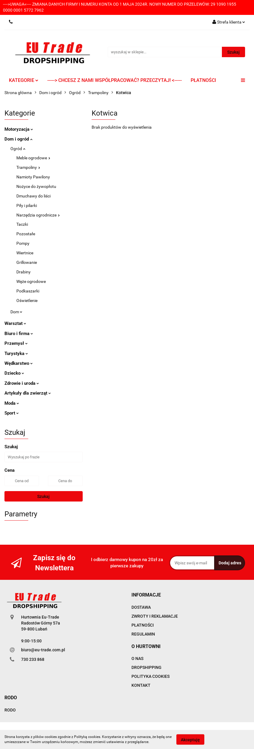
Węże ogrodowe (31, 281)
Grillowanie (26, 262)
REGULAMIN (143, 634)
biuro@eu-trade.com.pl (43, 649)
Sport (11, 413)
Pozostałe (25, 233)
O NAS (137, 658)
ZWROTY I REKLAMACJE (154, 616)
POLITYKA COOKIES (150, 676)
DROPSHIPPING (146, 667)
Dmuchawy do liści (33, 196)
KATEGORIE (23, 80)
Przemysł (16, 343)
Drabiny (23, 272)
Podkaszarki (27, 291)
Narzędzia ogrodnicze (38, 215)
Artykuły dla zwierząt (27, 393)
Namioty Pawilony (33, 177)
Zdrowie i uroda (21, 383)
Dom (16, 311)
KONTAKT (140, 685)
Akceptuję (190, 739)
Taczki (22, 224)
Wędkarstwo (18, 363)
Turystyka (16, 353)
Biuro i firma (18, 333)
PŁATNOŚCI (203, 80)
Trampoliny (28, 167)
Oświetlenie (26, 300)
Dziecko (14, 373)
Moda (11, 403)
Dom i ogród (18, 139)
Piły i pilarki (26, 205)
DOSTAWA (141, 607)
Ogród (17, 148)
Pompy (22, 243)
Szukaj (43, 496)
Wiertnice (24, 252)
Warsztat (15, 323)
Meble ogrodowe (33, 157)
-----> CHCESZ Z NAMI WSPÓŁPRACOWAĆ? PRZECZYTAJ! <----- (114, 80)
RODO (10, 710)
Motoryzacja (18, 129)
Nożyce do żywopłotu (36, 186)
